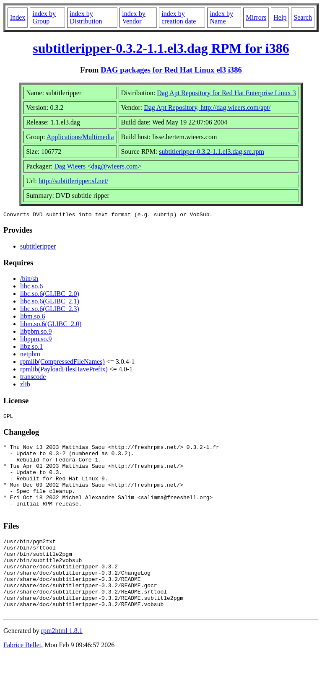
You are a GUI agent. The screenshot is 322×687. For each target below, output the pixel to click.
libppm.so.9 (36, 340)
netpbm (30, 355)
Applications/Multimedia (80, 136)
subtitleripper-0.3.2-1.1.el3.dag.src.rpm (211, 151)
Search (302, 17)
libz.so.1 (31, 347)
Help (279, 17)
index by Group (44, 17)
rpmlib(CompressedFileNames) (62, 362)
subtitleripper (38, 247)
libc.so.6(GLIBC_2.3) (49, 310)
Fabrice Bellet (22, 676)
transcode (33, 377)
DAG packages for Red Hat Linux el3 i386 (171, 69)
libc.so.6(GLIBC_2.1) (49, 302)
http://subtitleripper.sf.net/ (73, 180)
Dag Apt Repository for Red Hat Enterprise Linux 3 (226, 92)
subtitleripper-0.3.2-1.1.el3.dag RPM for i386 (161, 48)
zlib (25, 385)
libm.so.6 (32, 317)
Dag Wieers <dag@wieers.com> (97, 166)
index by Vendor (133, 17)
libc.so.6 (31, 287)
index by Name (221, 17)
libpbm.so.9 (36, 332)
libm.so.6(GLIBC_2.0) (50, 325)
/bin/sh (29, 279)
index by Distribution (86, 17)
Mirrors (256, 17)
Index (17, 17)
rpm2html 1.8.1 (62, 662)
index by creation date (178, 17)
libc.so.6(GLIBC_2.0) (49, 294)
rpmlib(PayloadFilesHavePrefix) (64, 370)
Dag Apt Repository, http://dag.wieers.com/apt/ (207, 107)
